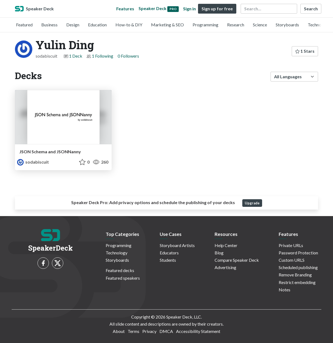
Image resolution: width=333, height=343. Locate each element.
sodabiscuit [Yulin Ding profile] (33, 161)
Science (260, 24)
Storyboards (287, 24)
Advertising (225, 267)
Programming (205, 24)
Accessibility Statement (198, 331)
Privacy (149, 331)
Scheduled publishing (298, 267)
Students (168, 260)
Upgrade (252, 203)
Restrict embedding (297, 282)
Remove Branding (295, 274)
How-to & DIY (128, 24)
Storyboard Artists (177, 245)
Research (235, 24)
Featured (24, 24)
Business (49, 24)
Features (125, 8)
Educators (169, 252)
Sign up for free (217, 8)
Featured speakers (123, 277)
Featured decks (120, 270)
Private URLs (291, 245)
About (119, 331)
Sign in (189, 8)
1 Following (102, 55)
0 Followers (128, 55)
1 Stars (305, 51)
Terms (133, 331)
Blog (219, 252)
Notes (284, 289)
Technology (318, 24)
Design (72, 24)
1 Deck (75, 55)
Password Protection (298, 252)
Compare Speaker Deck (237, 260)
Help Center (226, 245)
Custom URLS (291, 260)
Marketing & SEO (167, 24)
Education (97, 24)
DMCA (166, 331)
